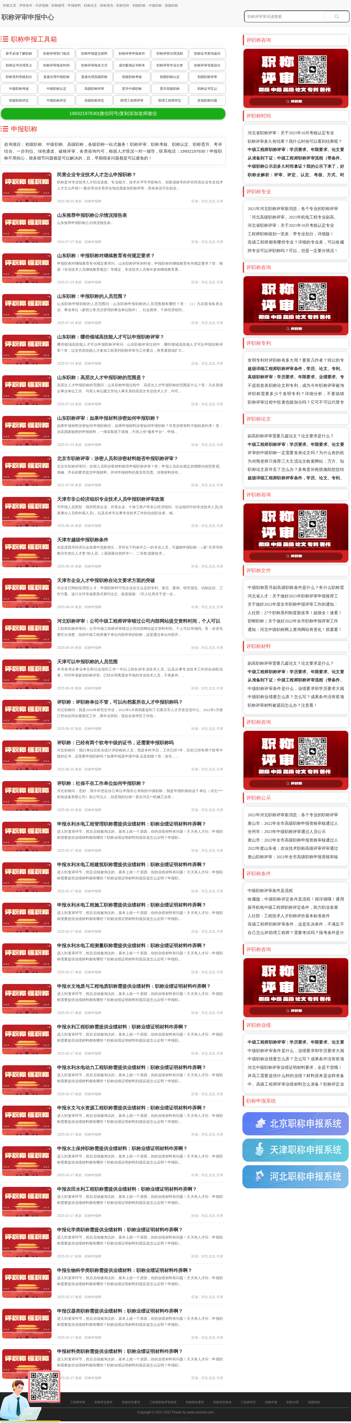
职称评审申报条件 (132, 53)
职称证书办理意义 (19, 65)
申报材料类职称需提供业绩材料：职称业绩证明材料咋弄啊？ (120, 1351)
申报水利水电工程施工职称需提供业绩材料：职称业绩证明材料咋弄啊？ (131, 905)
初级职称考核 (132, 77)
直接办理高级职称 (94, 77)
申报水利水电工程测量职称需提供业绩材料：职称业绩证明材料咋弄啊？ (131, 945)
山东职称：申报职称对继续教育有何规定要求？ (106, 255)
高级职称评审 (94, 89)
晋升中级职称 (132, 89)
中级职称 (155, 5)
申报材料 (74, 5)
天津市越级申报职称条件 (82, 540)
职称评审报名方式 (94, 65)
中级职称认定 (56, 89)
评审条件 (25, 5)
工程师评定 (248, 1402)
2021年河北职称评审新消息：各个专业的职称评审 (293, 208)
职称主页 (9, 5)
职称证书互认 (207, 89)
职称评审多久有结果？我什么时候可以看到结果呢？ (295, 141)
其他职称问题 (207, 100)
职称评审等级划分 (207, 65)
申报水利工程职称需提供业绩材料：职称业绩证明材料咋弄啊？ (122, 1027)
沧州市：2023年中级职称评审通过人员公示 (287, 831)
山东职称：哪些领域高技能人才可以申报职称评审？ (110, 337)
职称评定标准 (222, 1402)
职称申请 (271, 1402)
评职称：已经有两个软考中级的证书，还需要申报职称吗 (115, 742)
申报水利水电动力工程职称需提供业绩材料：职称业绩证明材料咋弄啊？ (131, 1067)
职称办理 (293, 1402)
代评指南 (42, 5)
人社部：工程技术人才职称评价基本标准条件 (289, 916)
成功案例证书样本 (132, 65)
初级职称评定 (19, 100)
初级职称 (139, 5)
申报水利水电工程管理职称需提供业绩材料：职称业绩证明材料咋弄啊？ (131, 824)
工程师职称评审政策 (163, 1402)
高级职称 (171, 5)
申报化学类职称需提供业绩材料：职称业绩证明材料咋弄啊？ (120, 1229)
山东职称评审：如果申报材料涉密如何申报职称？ (108, 418)
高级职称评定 (94, 100)
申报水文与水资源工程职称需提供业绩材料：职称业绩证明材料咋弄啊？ (131, 1108)
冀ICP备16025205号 (175, 1419)
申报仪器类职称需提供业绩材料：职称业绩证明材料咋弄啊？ (120, 1311)
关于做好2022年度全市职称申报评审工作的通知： (293, 604)
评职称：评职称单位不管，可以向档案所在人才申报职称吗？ (120, 702)
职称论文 (90, 5)
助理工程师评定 (169, 100)
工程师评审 (77, 1402)
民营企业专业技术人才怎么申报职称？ (96, 174)
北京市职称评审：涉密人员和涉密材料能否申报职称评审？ (117, 458)
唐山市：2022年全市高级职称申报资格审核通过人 (293, 823)
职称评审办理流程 (170, 53)
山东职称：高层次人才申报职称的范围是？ (101, 377)
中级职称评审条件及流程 (270, 890)
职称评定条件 (104, 1402)
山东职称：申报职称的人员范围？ (92, 296)
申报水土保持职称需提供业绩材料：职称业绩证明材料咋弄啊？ (122, 1148)
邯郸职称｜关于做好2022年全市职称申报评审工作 (293, 621)
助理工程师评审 (131, 100)
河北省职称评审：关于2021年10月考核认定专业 (291, 133)
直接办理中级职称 (56, 77)
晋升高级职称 (170, 89)
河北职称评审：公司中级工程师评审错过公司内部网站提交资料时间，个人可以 (138, 621)
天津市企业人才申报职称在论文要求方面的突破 (106, 580)
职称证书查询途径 (207, 53)
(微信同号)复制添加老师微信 (113, 113)
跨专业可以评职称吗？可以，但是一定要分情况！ (293, 250)
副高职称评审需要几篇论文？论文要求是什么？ (291, 436)
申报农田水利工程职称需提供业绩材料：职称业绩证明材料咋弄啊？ (127, 1189)
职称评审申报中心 (27, 17)
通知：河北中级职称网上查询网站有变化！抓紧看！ (295, 629)
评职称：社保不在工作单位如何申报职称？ (101, 783)
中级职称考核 (19, 89)
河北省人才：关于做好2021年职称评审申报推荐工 (293, 596)
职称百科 (122, 5)
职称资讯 (106, 5)
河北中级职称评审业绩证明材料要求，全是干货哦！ (295, 1067)
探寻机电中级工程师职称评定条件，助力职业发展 (293, 907)
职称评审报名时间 (56, 65)
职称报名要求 (195, 1402)
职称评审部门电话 (56, 53)
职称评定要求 (131, 1402)
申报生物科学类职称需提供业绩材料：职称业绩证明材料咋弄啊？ (124, 1270)
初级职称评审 (207, 77)
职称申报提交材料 (94, 53)
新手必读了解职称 (19, 53)
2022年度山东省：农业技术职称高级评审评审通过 (293, 848)
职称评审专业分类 (170, 65)
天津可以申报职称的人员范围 (87, 661)
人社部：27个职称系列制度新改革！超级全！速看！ (295, 613)
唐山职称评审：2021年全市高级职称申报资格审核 (293, 857)
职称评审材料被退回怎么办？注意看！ (283, 705)
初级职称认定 (170, 77)
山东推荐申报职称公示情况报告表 (92, 215)
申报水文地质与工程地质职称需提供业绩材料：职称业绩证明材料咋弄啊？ (134, 986)
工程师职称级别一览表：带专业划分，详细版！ (291, 234)
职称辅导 (58, 5)
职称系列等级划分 (19, 77)
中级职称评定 (56, 100)
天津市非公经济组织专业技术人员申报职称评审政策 (110, 499)
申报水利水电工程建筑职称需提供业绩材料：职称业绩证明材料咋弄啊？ (131, 864)
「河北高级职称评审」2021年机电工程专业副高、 (293, 217)
